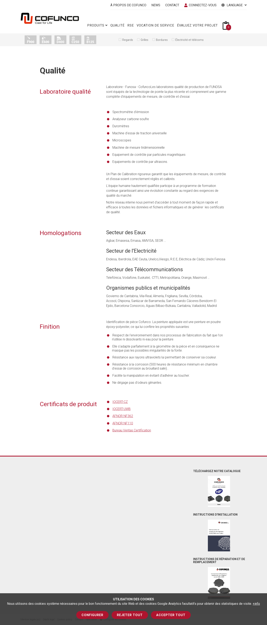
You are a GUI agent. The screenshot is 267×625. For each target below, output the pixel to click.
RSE (130, 25)
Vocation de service (155, 25)
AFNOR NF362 (122, 416)
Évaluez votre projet (197, 25)
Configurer (92, 615)
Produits (97, 25)
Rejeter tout (130, 615)
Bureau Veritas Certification (131, 430)
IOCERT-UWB (121, 409)
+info (256, 604)
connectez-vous (200, 5)
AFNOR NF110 (122, 423)
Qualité (117, 25)
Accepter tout (170, 615)
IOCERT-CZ (120, 402)
